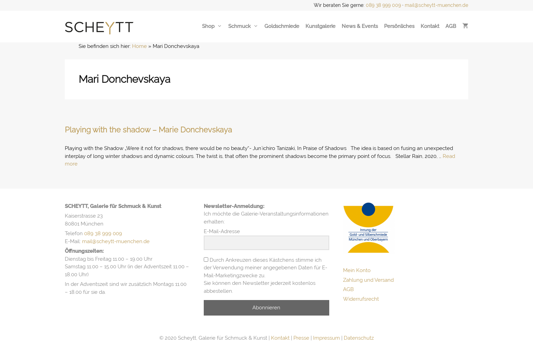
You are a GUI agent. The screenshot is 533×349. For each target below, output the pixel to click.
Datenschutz (359, 338)
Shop (212, 26)
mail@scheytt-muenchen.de (436, 5)
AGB (450, 26)
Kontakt (430, 26)
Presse (301, 338)
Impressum (326, 338)
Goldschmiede (281, 26)
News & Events (360, 26)
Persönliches (399, 26)
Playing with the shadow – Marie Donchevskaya (148, 129)
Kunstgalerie (320, 26)
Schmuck (243, 26)
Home (139, 46)
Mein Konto (357, 270)
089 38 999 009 (383, 5)
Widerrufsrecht (361, 299)
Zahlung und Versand (368, 280)
